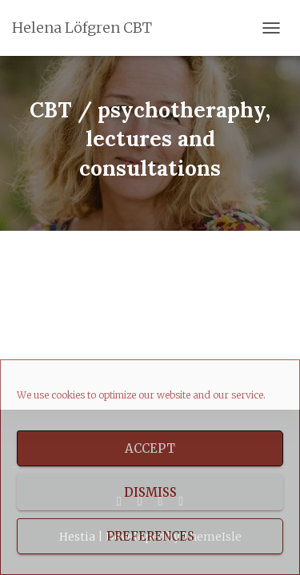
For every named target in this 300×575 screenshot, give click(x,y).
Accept (150, 448)
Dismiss (150, 492)
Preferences (150, 536)
